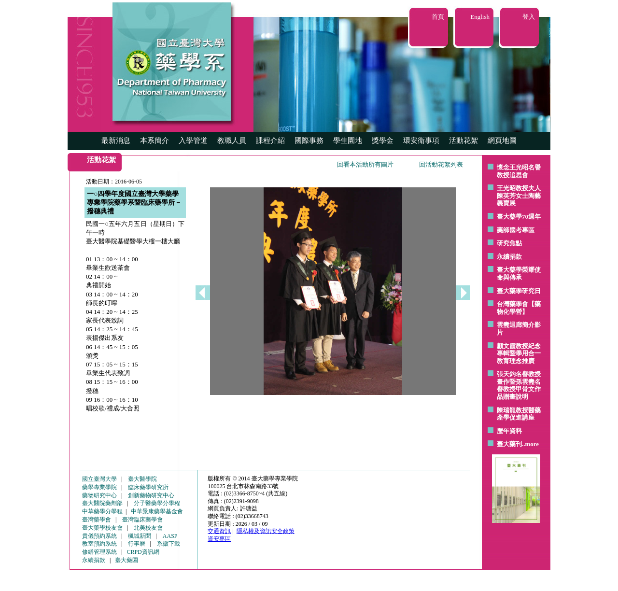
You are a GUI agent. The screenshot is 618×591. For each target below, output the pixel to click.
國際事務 (309, 140)
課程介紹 (270, 140)
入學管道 (193, 140)
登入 (528, 16)
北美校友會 (148, 527)
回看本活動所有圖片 (365, 164)
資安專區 (219, 538)
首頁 (438, 16)
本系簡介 (154, 140)
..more (530, 444)
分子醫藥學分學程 (157, 503)
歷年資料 (509, 431)
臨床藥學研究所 (148, 487)
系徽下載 (168, 543)
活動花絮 (463, 140)
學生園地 (347, 140)
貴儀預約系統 (99, 536)
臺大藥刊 (509, 444)
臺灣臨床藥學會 (142, 519)
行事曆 (136, 543)
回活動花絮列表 (441, 164)
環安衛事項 (421, 140)
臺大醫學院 (142, 479)
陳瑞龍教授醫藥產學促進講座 (519, 414)
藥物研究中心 (99, 495)
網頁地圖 (502, 140)
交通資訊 (219, 531)
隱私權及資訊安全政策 (266, 531)
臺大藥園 (126, 560)
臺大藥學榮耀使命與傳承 (519, 273)
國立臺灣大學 (99, 479)
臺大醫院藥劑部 (102, 503)
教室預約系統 (99, 543)
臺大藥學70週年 (519, 216)
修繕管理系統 (99, 552)
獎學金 (382, 140)
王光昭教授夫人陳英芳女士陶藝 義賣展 (519, 195)
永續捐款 (509, 256)
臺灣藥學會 (96, 519)
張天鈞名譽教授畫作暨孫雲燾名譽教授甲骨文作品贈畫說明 (519, 385)
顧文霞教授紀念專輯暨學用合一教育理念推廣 (519, 353)
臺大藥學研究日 (519, 291)
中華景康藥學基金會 (157, 511)
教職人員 (231, 140)
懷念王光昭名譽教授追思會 (519, 171)
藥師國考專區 (515, 230)
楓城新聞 (139, 536)
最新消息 (115, 140)
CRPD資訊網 (142, 552)
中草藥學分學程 (102, 511)
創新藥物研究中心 (151, 495)
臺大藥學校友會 (102, 527)
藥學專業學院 (99, 487)
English (480, 16)
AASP (170, 536)
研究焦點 (509, 243)
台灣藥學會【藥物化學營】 (519, 307)
